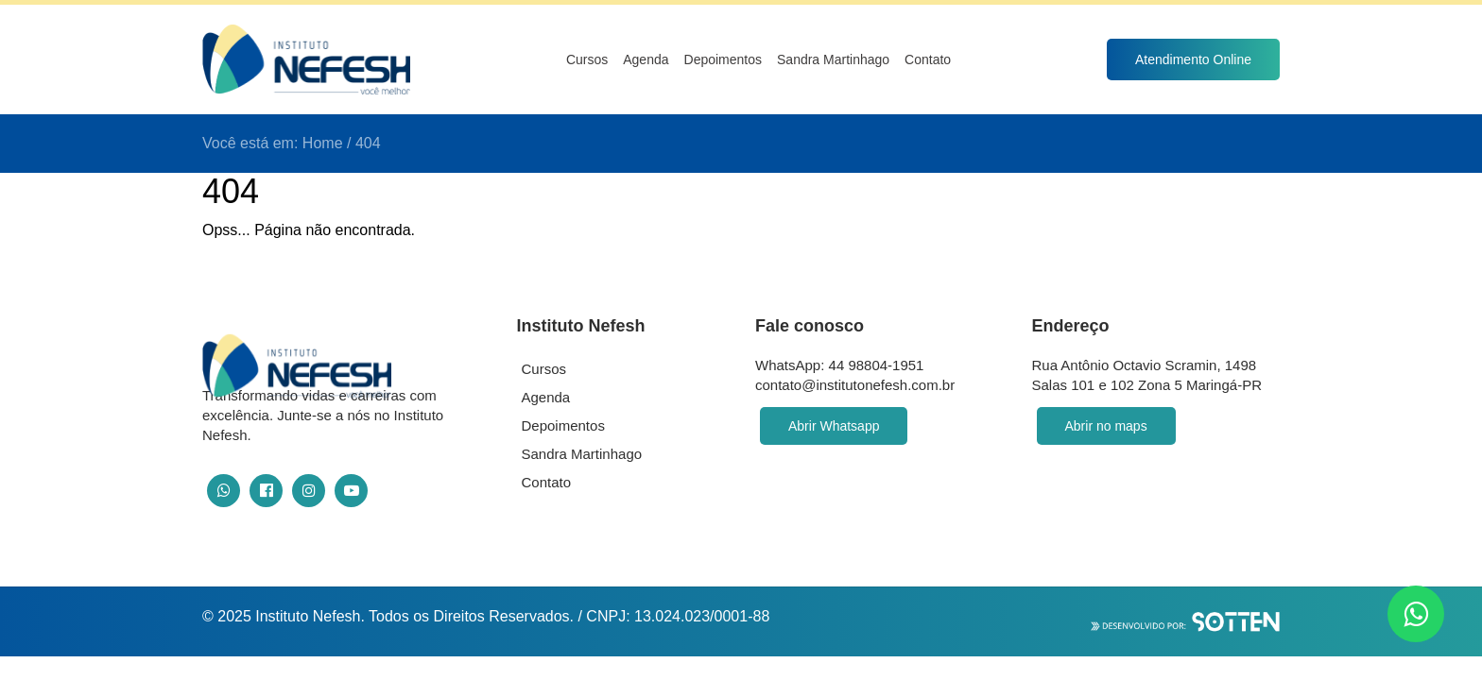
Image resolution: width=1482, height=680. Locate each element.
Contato (928, 59)
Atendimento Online (1193, 59)
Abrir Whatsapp (833, 426)
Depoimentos (723, 59)
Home (322, 143)
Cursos (587, 59)
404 (368, 143)
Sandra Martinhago (833, 59)
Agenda (645, 59)
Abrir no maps (1106, 426)
